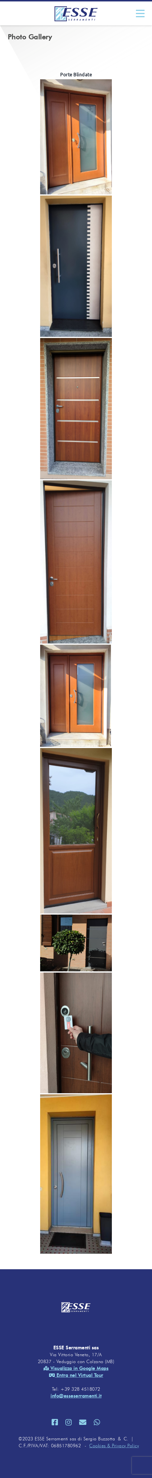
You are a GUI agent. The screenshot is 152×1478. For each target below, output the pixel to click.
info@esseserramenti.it (76, 1396)
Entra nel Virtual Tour (76, 1375)
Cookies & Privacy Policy (114, 1445)
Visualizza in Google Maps (76, 1368)
